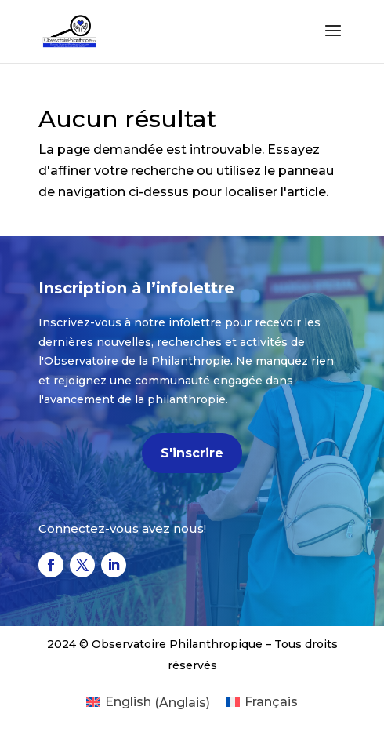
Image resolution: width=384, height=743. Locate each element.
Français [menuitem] (271, 701)
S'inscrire (192, 453)
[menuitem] (148, 703)
